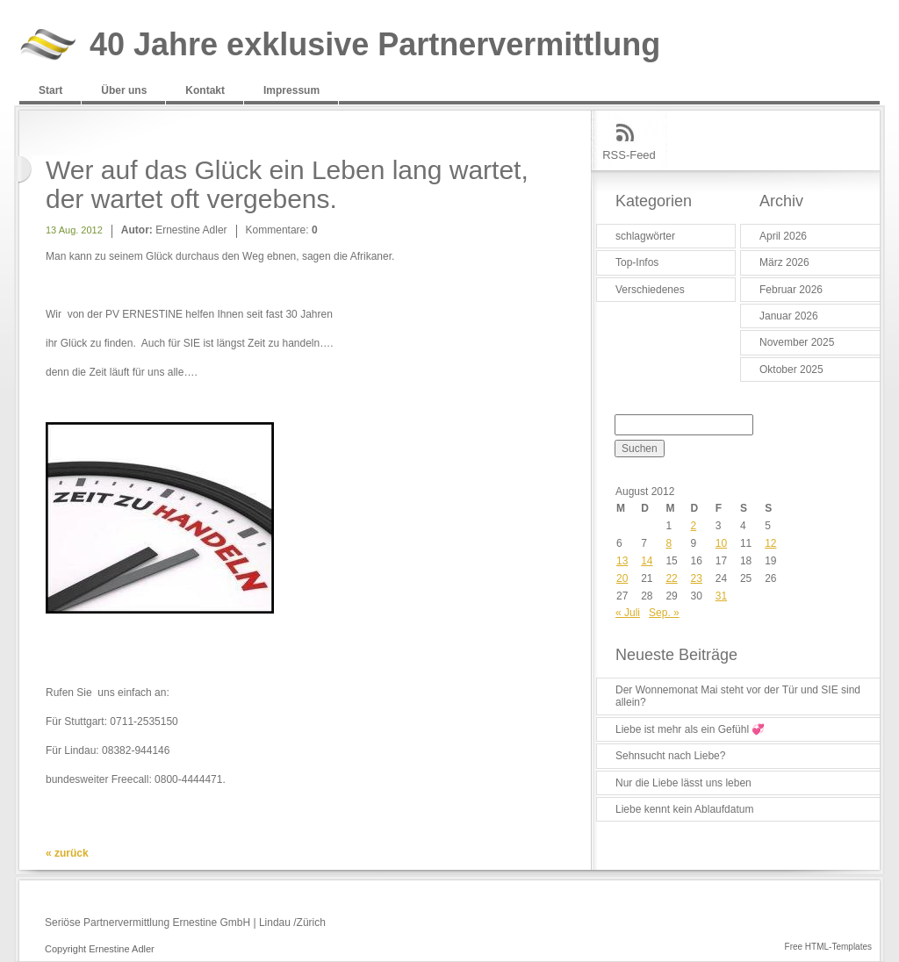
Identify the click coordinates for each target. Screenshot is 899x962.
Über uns (124, 90)
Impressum (291, 90)
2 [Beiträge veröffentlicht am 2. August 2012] (694, 526)
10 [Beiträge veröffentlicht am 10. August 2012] (721, 543)
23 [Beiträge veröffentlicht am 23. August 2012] (696, 578)
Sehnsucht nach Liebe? (670, 756)
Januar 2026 (788, 316)
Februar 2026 (791, 290)
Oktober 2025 (791, 369)
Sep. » (664, 613)
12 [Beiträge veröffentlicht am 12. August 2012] (770, 543)
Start (50, 90)
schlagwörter (645, 236)
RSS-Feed (629, 155)
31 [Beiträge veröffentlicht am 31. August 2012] (721, 596)
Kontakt (205, 90)
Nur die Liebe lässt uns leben (683, 783)
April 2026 (783, 236)
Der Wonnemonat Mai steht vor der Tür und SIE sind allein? (737, 696)
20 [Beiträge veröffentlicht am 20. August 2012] (622, 578)
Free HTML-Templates (828, 946)
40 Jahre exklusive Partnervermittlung (375, 45)
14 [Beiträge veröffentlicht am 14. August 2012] (646, 561)
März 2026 (784, 262)
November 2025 (796, 342)
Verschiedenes (650, 290)
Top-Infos (636, 262)
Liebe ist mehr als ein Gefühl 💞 (690, 729)
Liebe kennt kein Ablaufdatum (684, 809)
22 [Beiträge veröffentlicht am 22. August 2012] (671, 578)
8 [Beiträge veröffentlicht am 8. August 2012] (668, 543)
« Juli (627, 613)
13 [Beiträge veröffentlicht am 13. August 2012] (622, 561)
